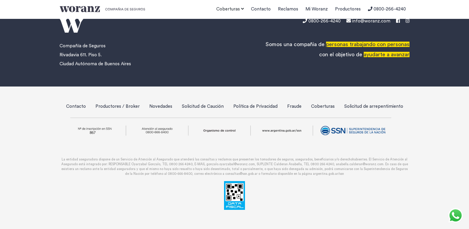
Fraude (294, 106)
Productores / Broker (117, 106)
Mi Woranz (316, 9)
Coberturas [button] (230, 9)
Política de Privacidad (255, 106)
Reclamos (288, 9)
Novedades (160, 106)
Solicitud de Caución (203, 106)
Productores (348, 9)
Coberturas (323, 106)
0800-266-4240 (387, 9)
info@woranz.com (368, 21)
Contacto (261, 9)
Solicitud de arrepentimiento (373, 106)
